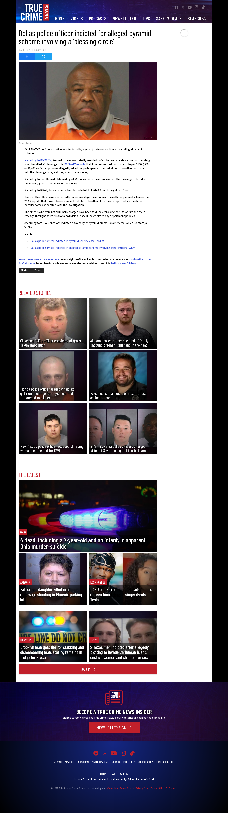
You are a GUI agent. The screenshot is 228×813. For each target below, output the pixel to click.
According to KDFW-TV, (38, 160)
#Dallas (24, 270)
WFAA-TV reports (75, 164)
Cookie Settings (119, 761)
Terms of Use (157, 788)
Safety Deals (169, 18)
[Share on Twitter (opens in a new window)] (43, 56)
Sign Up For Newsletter (64, 761)
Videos (76, 18)
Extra (93, 779)
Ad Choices (171, 788)
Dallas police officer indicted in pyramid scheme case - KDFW (67, 241)
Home (59, 18)
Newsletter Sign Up (114, 727)
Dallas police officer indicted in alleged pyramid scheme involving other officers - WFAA (82, 248)
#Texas (37, 270)
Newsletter (124, 18)
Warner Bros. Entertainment (120, 788)
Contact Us (83, 761)
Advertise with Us (100, 761)
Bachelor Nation (81, 779)
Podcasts (97, 18)
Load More (88, 669)
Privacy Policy (142, 788)
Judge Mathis (127, 779)
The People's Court (145, 779)
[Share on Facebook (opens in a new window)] (27, 56)
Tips (146, 18)
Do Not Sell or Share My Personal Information (152, 761)
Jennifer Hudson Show (108, 779)
